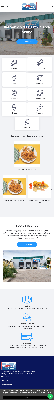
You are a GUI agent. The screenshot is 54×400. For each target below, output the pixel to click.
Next (51, 190)
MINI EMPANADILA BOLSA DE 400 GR (39, 202)
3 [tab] (27, 209)
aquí (4, 394)
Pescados (14, 98)
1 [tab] (23, 209)
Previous (2, 190)
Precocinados (39, 98)
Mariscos (39, 83)
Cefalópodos (40, 68)
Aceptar (27, 397)
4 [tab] (29, 209)
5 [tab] (31, 209)
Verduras (39, 113)
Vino (14, 84)
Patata (27, 127)
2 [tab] (25, 209)
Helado (14, 113)
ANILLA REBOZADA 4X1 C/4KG (27, 170)
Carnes (14, 68)
